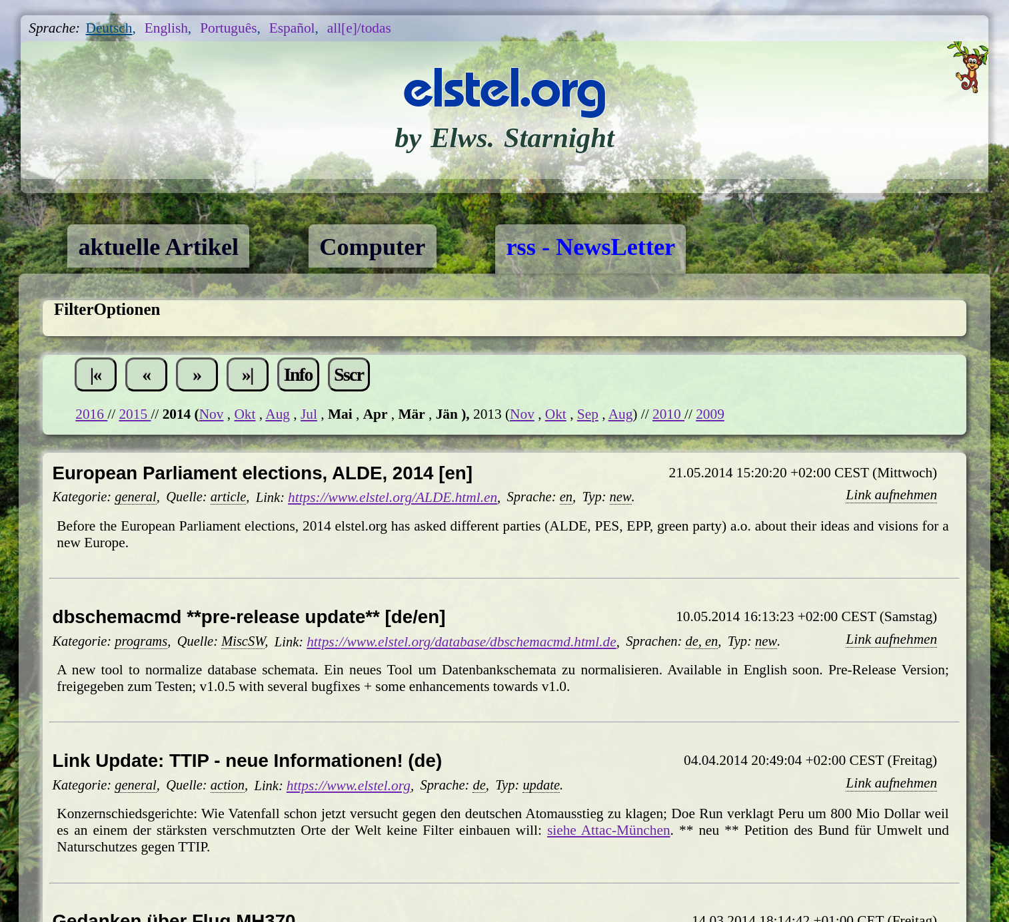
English (166, 28)
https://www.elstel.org (349, 786)
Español (292, 28)
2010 (668, 414)
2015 (135, 414)
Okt (244, 414)
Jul (309, 414)
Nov (211, 414)
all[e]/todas (359, 28)
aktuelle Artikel (158, 247)
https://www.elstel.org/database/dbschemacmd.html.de (461, 642)
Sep (587, 414)
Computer (372, 247)
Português (228, 28)
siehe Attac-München (608, 830)
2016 (91, 414)
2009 (710, 414)
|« (95, 374)
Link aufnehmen (891, 495)
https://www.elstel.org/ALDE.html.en (392, 497)
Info (298, 374)
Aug (277, 414)
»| (247, 374)
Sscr (348, 374)
